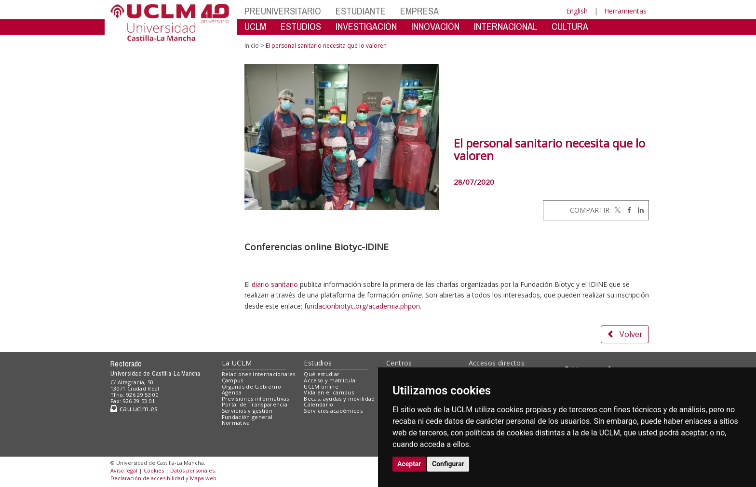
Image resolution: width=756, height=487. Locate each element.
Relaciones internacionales (259, 374)
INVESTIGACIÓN (366, 26)
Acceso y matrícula (329, 380)
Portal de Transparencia (255, 404)
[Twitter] (617, 210)
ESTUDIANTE (361, 10)
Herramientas (625, 10)
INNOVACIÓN (435, 26)
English (577, 10)
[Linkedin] (638, 210)
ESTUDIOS (301, 26)
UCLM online (321, 386)
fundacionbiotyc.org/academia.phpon (362, 306)
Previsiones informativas (255, 398)
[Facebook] (626, 210)
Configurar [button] (448, 464)
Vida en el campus (329, 392)
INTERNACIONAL (505, 26)
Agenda (232, 392)
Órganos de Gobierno (251, 386)
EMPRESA (419, 10)
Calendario (318, 404)
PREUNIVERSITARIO (282, 10)
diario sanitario (275, 284)
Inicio (251, 45)
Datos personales (192, 470)
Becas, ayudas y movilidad (339, 398)
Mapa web (203, 478)
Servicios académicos (333, 410)
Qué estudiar (321, 374)
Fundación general (247, 416)
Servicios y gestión (247, 410)
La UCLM (237, 362)
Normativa (236, 422)
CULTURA (570, 26)
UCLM (255, 26)
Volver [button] (625, 334)
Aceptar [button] (409, 464)
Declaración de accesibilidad (147, 478)
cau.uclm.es (134, 408)
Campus (232, 380)
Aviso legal (123, 470)
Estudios (318, 362)
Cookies (154, 470)
